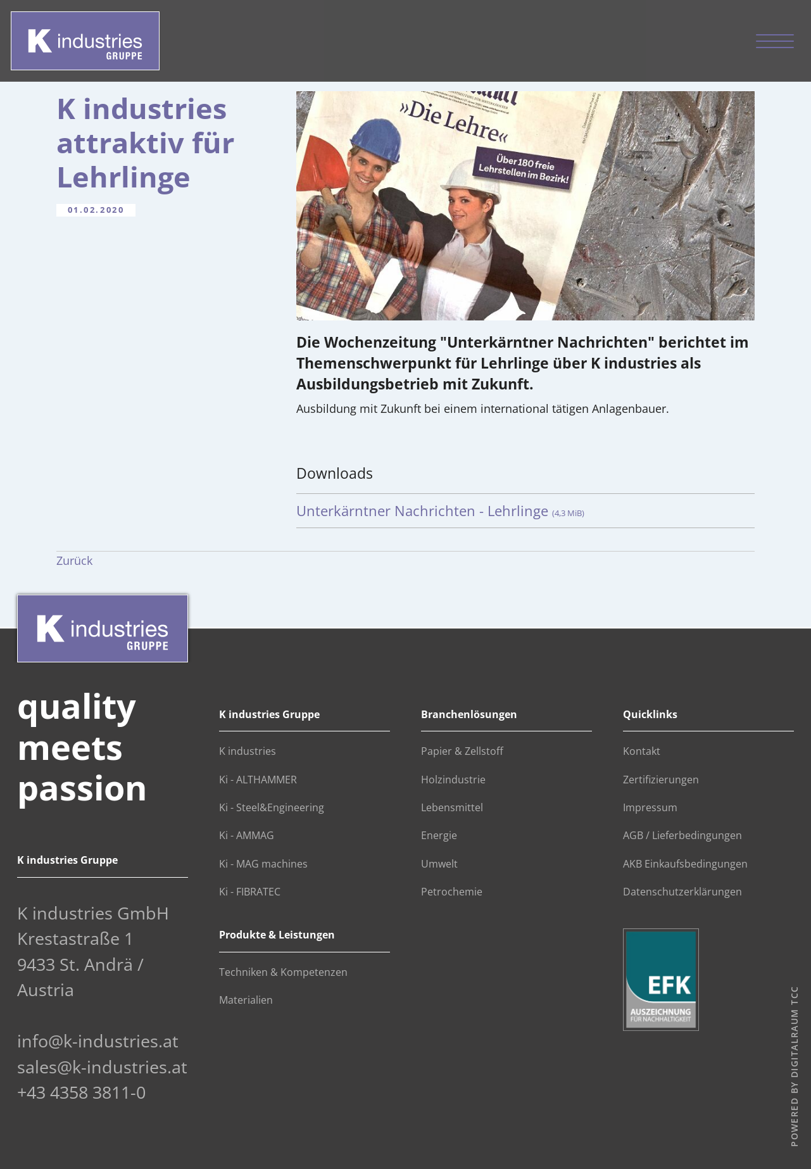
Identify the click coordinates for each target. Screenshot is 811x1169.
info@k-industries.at (98, 1040)
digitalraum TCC (794, 1032)
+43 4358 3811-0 (81, 1092)
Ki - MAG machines (263, 864)
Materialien (246, 1000)
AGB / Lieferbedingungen (682, 835)
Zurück (74, 560)
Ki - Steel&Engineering (271, 807)
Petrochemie (451, 892)
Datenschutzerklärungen (682, 892)
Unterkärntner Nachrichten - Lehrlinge (440, 511)
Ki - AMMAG (246, 835)
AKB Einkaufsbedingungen (685, 864)
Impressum (650, 807)
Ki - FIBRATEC (249, 892)
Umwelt (439, 864)
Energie (439, 835)
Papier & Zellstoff (462, 751)
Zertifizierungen (661, 780)
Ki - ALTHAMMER (258, 780)
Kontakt (641, 751)
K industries (247, 751)
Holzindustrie (453, 780)
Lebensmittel (452, 807)
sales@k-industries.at (102, 1066)
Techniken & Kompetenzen (283, 972)
